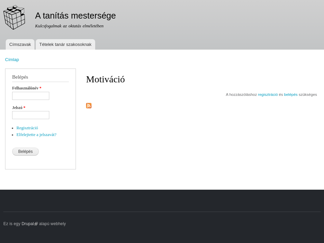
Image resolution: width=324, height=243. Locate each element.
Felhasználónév (27, 88)
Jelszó (18, 107)
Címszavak (20, 44)
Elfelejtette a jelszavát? (37, 134)
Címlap (12, 59)
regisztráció (268, 94)
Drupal (30, 223)
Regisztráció (27, 128)
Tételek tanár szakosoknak (65, 44)
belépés (291, 94)
